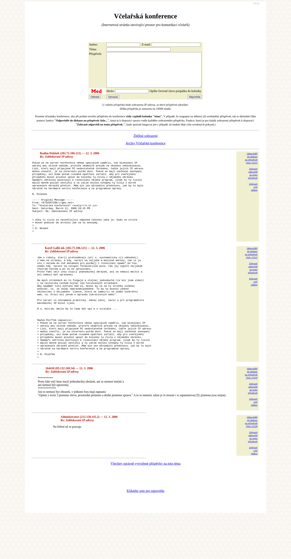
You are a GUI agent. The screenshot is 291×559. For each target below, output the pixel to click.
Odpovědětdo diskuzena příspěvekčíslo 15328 (251, 464)
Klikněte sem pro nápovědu (145, 533)
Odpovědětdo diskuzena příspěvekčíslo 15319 (251, 416)
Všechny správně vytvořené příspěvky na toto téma (146, 506)
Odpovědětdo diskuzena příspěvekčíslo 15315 (251, 275)
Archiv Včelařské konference (146, 150)
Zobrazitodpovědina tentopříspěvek (252, 180)
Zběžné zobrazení (145, 143)
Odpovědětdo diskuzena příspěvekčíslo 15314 (251, 165)
